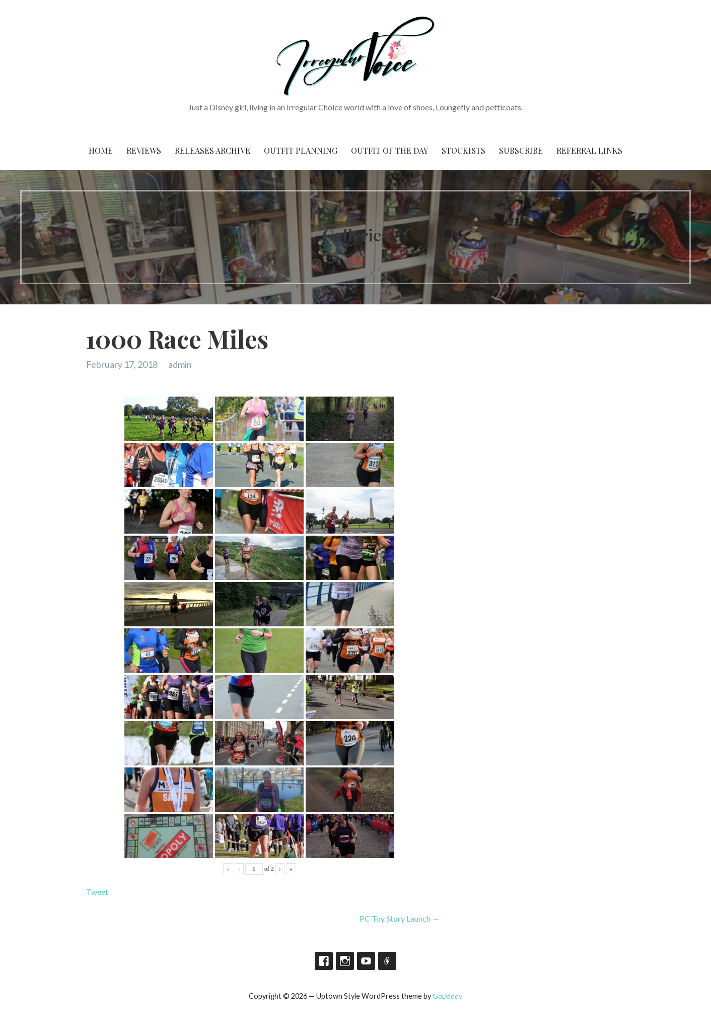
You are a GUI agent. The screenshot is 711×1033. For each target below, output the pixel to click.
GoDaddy (447, 996)
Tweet (97, 891)
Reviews (143, 150)
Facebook (324, 961)
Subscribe (521, 150)
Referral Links (589, 150)
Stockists (463, 150)
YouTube (366, 961)
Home (101, 150)
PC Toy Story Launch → (400, 918)
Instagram (345, 961)
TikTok (387, 961)
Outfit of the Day (389, 150)
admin (180, 364)
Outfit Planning (300, 150)
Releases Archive (212, 150)
